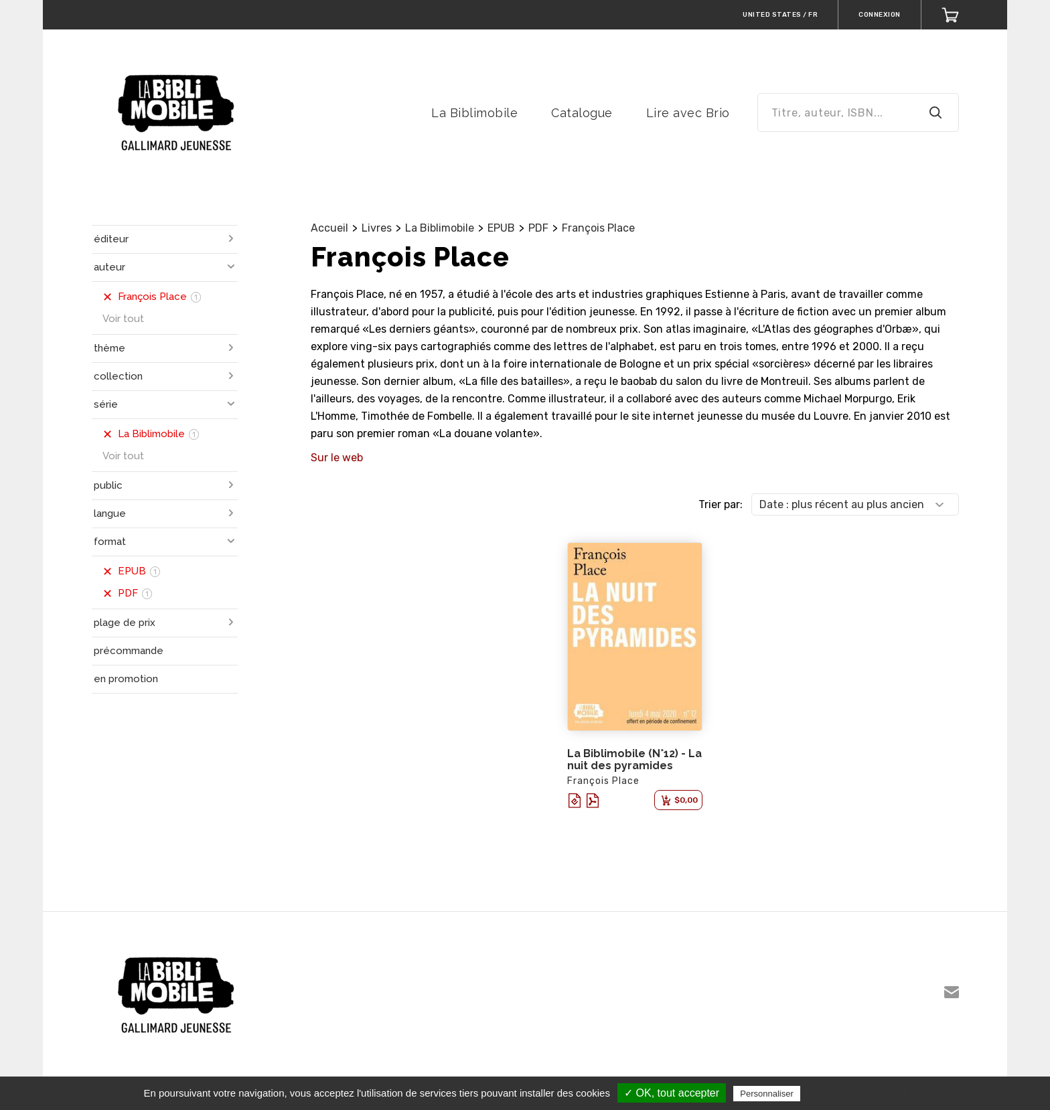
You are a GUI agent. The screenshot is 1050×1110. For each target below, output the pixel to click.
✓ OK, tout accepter (671, 1093)
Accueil (329, 228)
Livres (377, 228)
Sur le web (337, 457)
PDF (538, 228)
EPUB (501, 228)
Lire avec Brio (688, 113)
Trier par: (720, 504)
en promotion (126, 679)
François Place (598, 228)
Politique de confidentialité (861, 1093)
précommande (128, 651)
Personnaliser (767, 1094)
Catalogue (582, 113)
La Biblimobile (474, 113)
